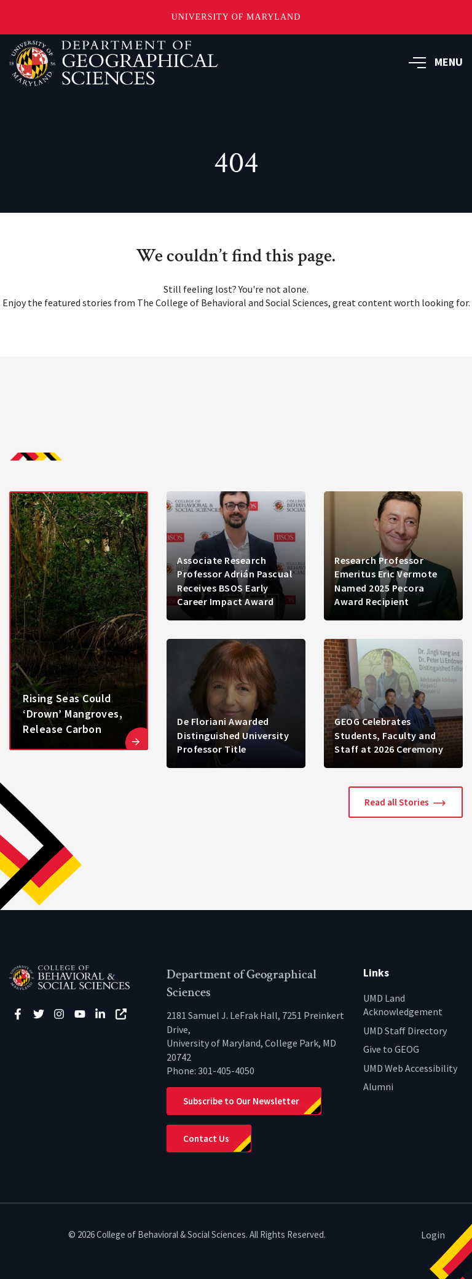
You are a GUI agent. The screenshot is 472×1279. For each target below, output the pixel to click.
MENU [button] (436, 62)
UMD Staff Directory (405, 1030)
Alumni (378, 1086)
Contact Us (206, 1138)
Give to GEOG (391, 1049)
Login (433, 1235)
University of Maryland (236, 17)
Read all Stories (396, 802)
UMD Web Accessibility (410, 1068)
